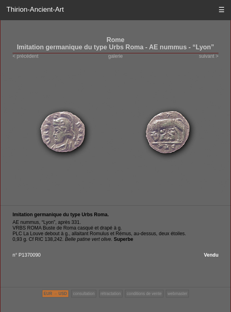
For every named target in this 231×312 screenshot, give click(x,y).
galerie (115, 56)
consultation (83, 293)
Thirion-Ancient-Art (35, 9)
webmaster (177, 293)
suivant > (208, 56)
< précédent (25, 56)
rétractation (111, 293)
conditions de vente (144, 293)
